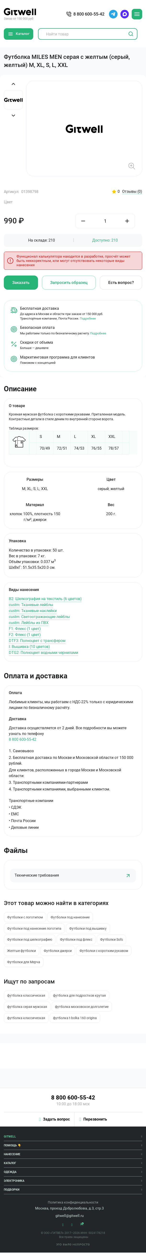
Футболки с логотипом (25, 918)
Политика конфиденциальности (73, 1204)
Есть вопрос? (121, 282)
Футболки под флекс (77, 940)
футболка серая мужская (27, 1008)
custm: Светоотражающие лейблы (39, 617)
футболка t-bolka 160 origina (75, 1019)
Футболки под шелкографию (29, 940)
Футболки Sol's (112, 940)
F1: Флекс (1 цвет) (25, 629)
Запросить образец (68, 282)
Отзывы (132, 192)
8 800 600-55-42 (22, 740)
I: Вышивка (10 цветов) (29, 647)
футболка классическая (26, 997)
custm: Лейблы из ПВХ (29, 623)
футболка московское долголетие (82, 1008)
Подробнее (88, 318)
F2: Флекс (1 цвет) (25, 635)
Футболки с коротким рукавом (105, 952)
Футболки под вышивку (88, 929)
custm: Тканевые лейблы (31, 605)
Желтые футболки (21, 952)
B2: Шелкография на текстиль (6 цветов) (45, 599)
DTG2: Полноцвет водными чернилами (43, 653)
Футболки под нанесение (70, 918)
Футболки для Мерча (23, 963)
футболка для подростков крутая (80, 997)
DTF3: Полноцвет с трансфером (37, 641)
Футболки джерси (58, 952)
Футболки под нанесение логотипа (34, 929)
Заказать (20, 282)
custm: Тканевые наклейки (33, 611)
